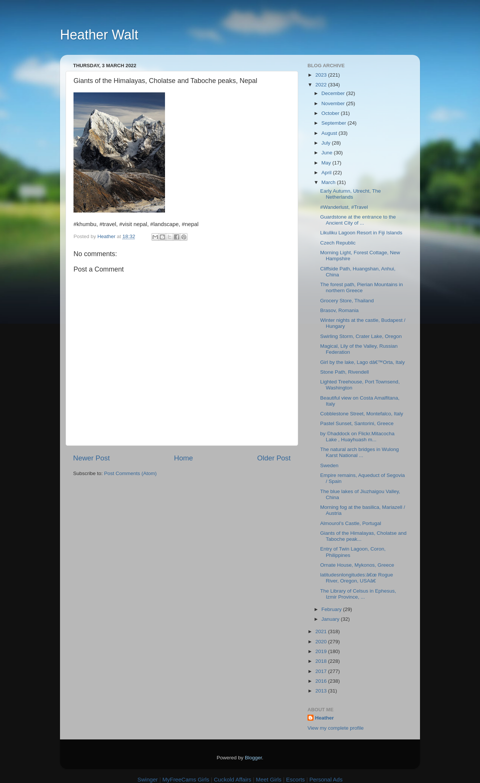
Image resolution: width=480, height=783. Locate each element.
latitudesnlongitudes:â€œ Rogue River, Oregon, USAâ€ (356, 578)
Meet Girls (268, 779)
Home (183, 458)
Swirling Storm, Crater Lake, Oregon (361, 336)
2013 (321, 691)
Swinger (148, 779)
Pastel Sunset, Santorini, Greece (357, 423)
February (332, 609)
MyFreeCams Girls (185, 779)
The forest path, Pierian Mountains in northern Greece (361, 287)
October (331, 113)
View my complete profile (336, 728)
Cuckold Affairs (232, 779)
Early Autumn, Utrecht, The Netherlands (350, 194)
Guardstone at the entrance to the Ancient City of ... (358, 220)
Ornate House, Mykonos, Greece (357, 565)
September (334, 123)
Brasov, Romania (339, 310)
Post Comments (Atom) (130, 473)
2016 (321, 681)
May (326, 163)
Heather (324, 718)
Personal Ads (325, 779)
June (327, 152)
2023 (321, 75)
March (329, 182)
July (326, 143)
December (333, 93)
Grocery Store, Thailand (347, 300)
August (330, 133)
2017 (321, 671)
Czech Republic (338, 243)
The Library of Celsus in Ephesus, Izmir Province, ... (358, 594)
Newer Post (91, 458)
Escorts (295, 779)
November (333, 103)
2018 (321, 661)
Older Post (274, 458)
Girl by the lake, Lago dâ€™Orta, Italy (362, 362)
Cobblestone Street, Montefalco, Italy (361, 413)
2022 (321, 85)
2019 (321, 651)
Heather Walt (99, 34)
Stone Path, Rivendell (344, 372)
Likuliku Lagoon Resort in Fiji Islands (361, 232)
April (327, 172)
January (331, 619)
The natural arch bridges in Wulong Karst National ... (359, 452)
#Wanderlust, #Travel (344, 207)
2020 (321, 641)
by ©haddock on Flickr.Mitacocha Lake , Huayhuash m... (357, 436)
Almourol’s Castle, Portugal (350, 523)
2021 (321, 631)
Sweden (329, 465)
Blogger (253, 757)
